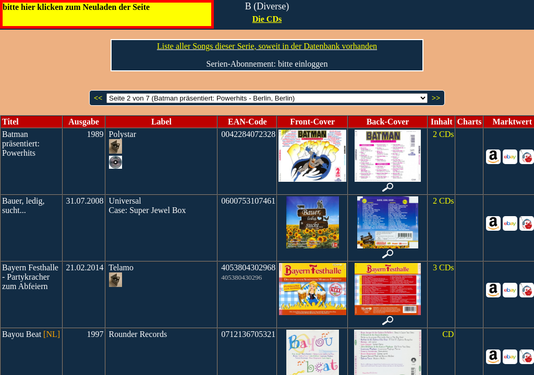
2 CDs (443, 134)
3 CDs (443, 267)
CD (448, 334)
